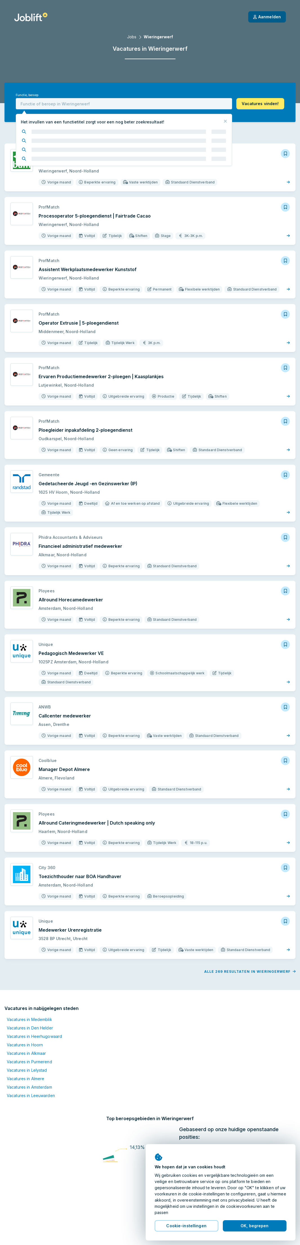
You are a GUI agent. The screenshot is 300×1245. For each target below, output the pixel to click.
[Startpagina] (31, 16)
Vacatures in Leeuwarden (31, 1077)
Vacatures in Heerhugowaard (34, 1018)
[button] (260, 103)
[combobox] (124, 103)
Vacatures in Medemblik (29, 1001)
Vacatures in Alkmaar (26, 1035)
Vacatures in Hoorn (25, 1026)
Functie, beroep (27, 95)
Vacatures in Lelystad (27, 1052)
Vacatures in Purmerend (29, 1043)
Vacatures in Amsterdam (29, 1069)
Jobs (131, 36)
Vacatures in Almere (25, 1060)
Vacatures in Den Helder (30, 1009)
